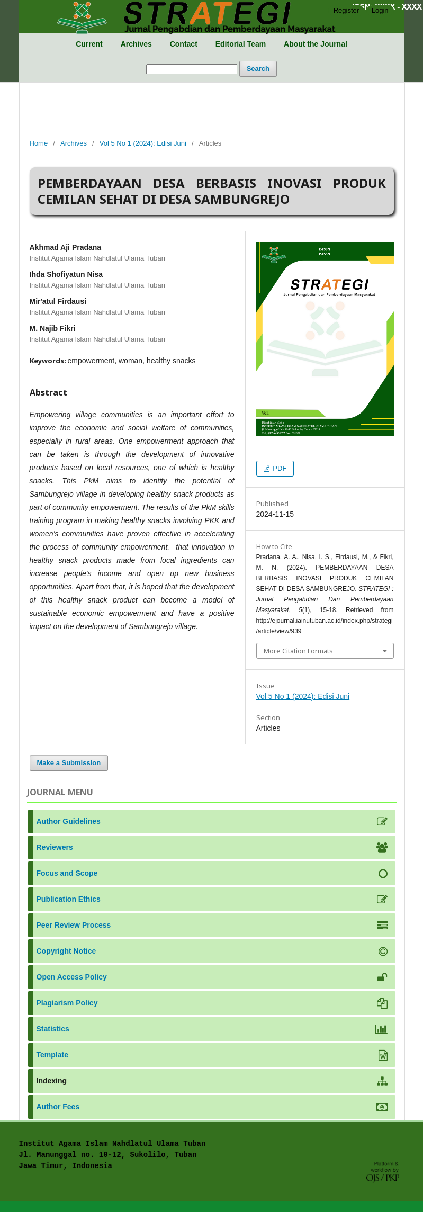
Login (380, 10)
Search (258, 69)
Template (52, 1055)
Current (89, 44)
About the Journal (315, 44)
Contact (183, 44)
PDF (279, 468)
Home (39, 143)
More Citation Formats (298, 651)
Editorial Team (240, 44)
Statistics (53, 1029)
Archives (136, 44)
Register (346, 10)
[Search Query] (191, 69)
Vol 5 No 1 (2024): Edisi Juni (143, 143)
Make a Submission (69, 763)
